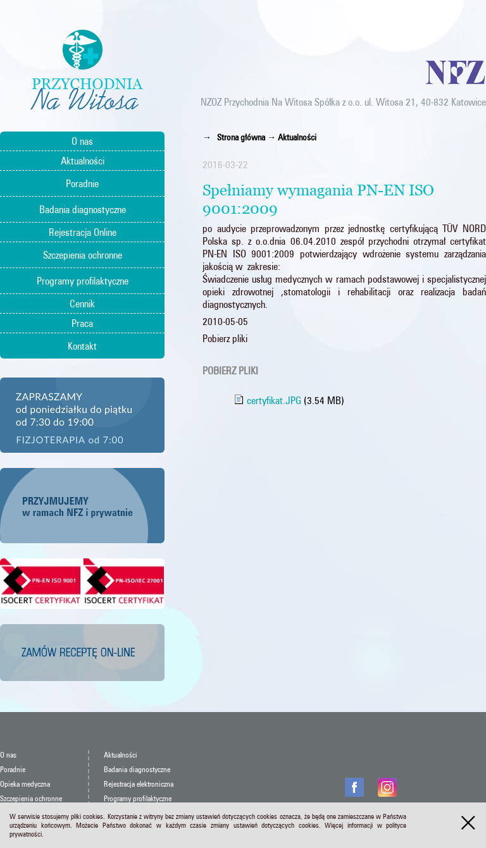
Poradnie (82, 183)
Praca (82, 323)
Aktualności (82, 160)
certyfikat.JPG (267, 400)
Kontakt (82, 346)
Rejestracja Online (82, 232)
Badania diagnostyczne (82, 209)
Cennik (82, 303)
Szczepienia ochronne (82, 255)
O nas (82, 141)
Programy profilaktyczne (82, 280)
